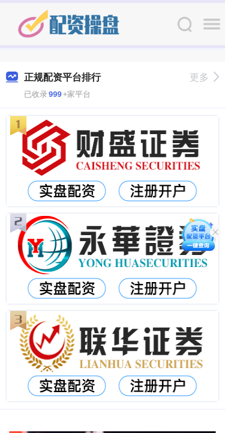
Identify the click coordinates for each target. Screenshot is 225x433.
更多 (204, 77)
